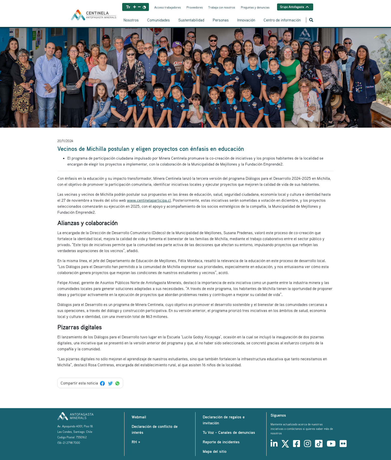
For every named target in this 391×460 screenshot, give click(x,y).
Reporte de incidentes (221, 441)
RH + (136, 441)
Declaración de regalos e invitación (224, 419)
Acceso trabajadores (167, 7)
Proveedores (195, 7)
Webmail (139, 416)
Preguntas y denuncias (255, 7)
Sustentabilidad (191, 19)
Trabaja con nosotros (221, 7)
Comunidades (158, 19)
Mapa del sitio (214, 451)
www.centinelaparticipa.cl (149, 200)
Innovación (246, 19)
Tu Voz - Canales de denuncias (229, 432)
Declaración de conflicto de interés (155, 429)
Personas (221, 19)
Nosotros (131, 19)
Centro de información (282, 19)
